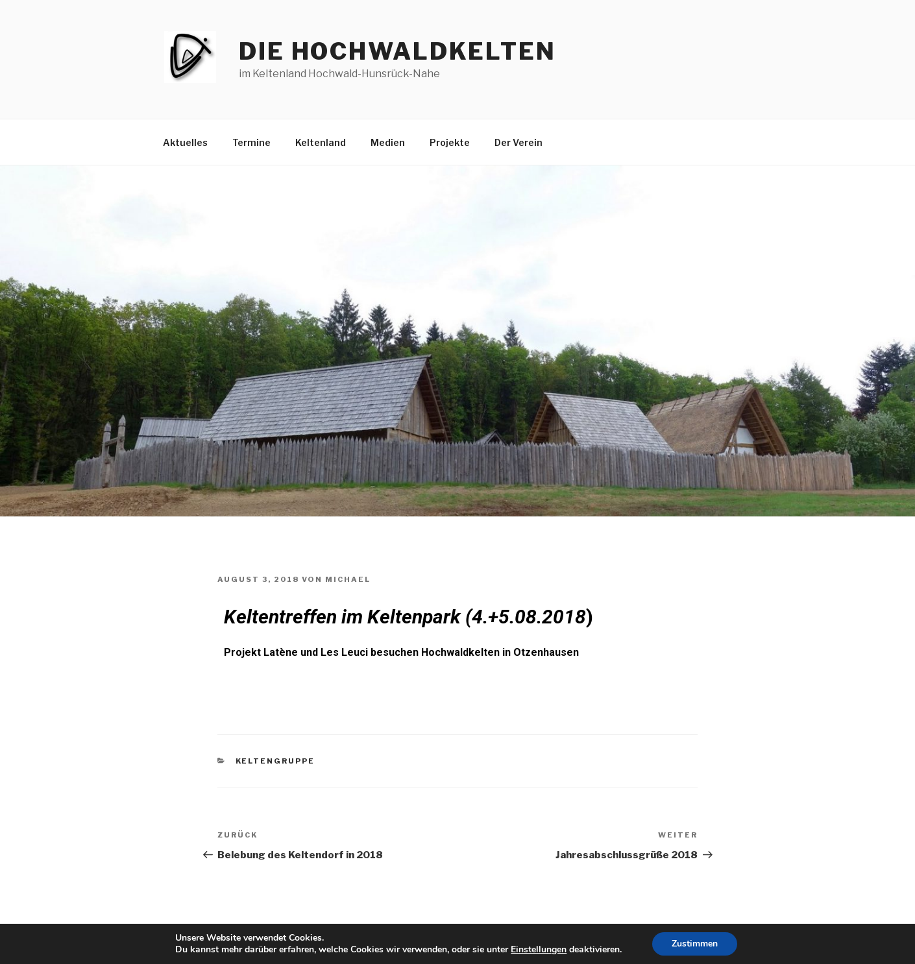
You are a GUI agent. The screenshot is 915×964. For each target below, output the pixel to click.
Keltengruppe (275, 760)
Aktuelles (185, 142)
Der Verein (518, 142)
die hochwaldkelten (397, 51)
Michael (348, 579)
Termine (251, 142)
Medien (388, 142)
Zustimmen (695, 943)
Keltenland (320, 142)
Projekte (450, 142)
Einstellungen (539, 950)
